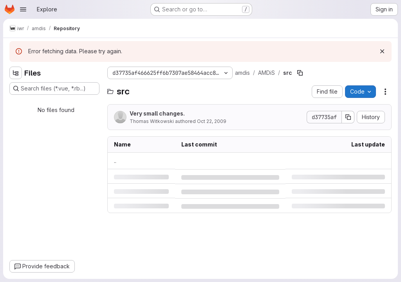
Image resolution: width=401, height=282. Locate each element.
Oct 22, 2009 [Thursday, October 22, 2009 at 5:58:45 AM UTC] (211, 121)
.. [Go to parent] (115, 160)
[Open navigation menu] (23, 9)
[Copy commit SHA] (348, 117)
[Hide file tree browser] (15, 73)
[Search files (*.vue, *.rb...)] (54, 88)
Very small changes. (157, 113)
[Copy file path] (300, 73)
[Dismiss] (382, 51)
